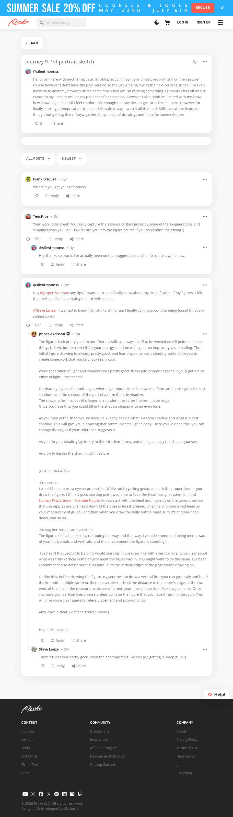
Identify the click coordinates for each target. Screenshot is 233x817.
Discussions (99, 731)
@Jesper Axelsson (54, 292)
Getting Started (102, 764)
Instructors (99, 739)
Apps (25, 772)
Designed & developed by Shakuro (49, 808)
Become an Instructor (107, 756)
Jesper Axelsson (52, 334)
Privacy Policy (187, 739)
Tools (25, 748)
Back (32, 43)
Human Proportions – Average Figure (69, 500)
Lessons (27, 739)
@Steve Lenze (44, 310)
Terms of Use (187, 748)
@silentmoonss (46, 71)
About (181, 731)
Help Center (186, 756)
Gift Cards (29, 756)
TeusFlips (40, 216)
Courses (28, 731)
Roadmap (184, 772)
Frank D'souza (44, 179)
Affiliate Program (103, 748)
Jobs (179, 764)
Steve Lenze (49, 649)
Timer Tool (30, 764)
